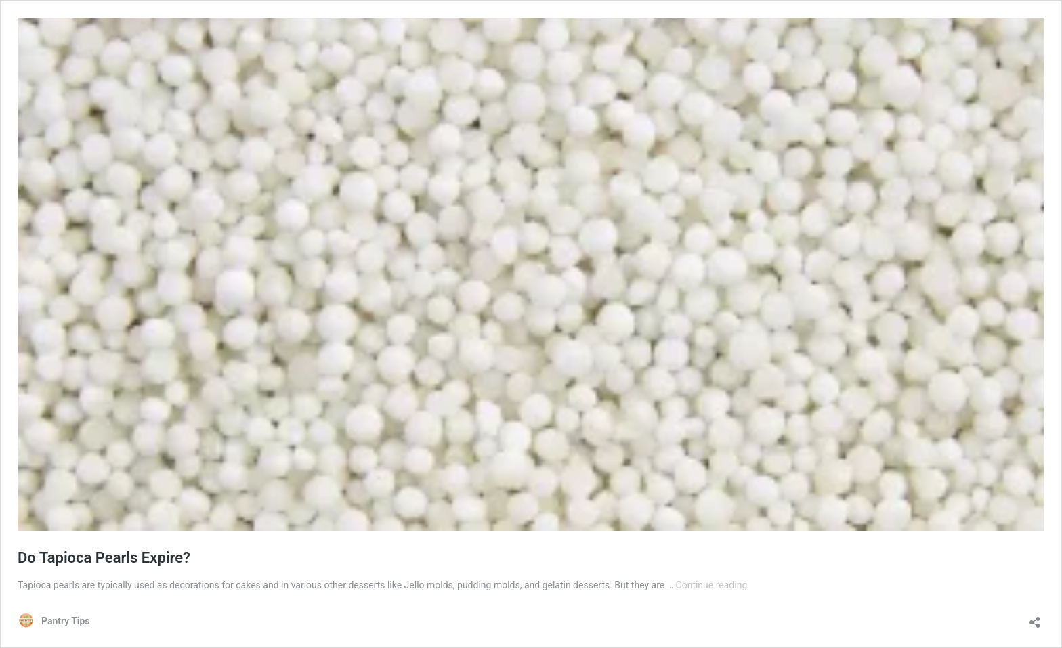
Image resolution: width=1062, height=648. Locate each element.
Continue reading (712, 585)
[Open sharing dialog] (1034, 617)
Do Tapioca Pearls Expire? (104, 557)
